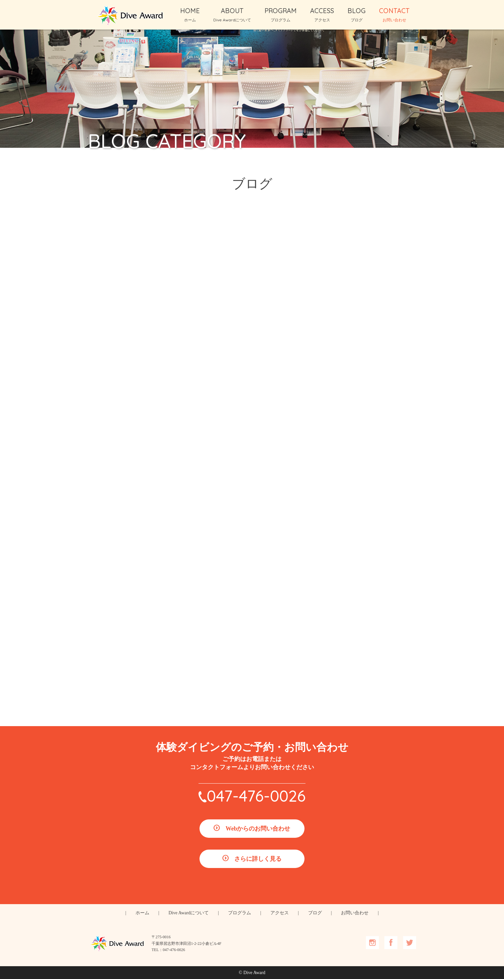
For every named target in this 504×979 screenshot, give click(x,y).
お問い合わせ (354, 912)
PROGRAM (280, 14)
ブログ (315, 912)
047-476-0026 (256, 796)
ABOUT (232, 14)
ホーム (142, 912)
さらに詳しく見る (258, 859)
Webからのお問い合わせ (257, 828)
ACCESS (322, 14)
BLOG (356, 14)
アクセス (279, 912)
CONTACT (394, 14)
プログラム (239, 912)
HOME (190, 14)
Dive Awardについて (188, 912)
